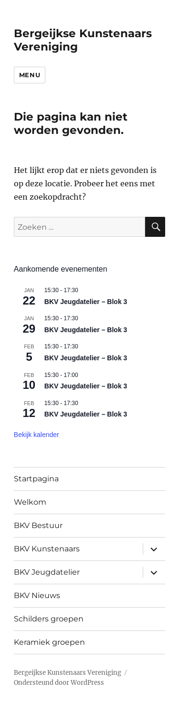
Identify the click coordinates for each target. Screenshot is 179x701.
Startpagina (36, 478)
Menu (29, 75)
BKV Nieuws (37, 595)
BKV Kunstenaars (47, 548)
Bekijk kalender (36, 434)
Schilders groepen (49, 618)
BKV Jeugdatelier (47, 572)
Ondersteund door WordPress (59, 683)
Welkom (30, 502)
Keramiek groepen (49, 642)
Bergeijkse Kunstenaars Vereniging (67, 673)
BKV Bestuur (38, 525)
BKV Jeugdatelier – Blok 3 (85, 301)
